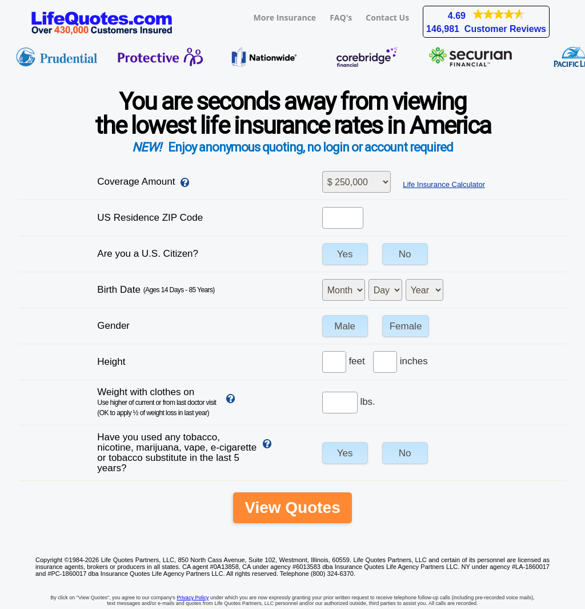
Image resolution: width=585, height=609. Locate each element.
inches (414, 361)
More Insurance (285, 17)
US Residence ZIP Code (150, 217)
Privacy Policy (193, 597)
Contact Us (387, 17)
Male (344, 326)
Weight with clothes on (156, 402)
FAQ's (341, 17)
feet (356, 361)
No (405, 254)
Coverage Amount (136, 181)
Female (406, 326)
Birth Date (155, 289)
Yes (345, 254)
